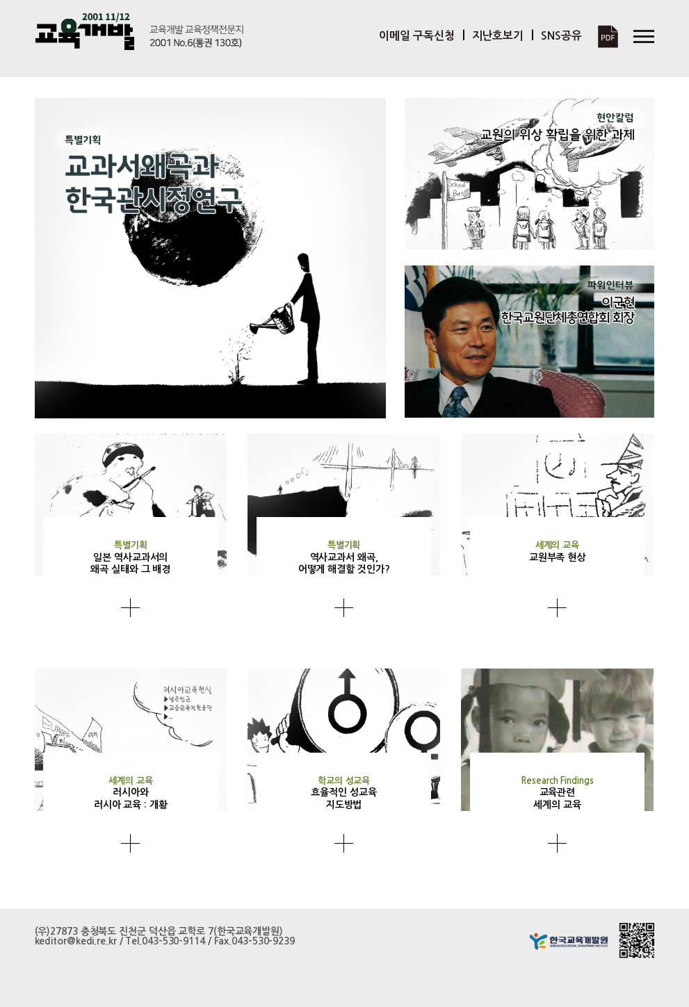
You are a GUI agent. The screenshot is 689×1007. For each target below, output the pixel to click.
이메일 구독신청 (416, 36)
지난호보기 (498, 36)
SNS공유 (561, 36)
